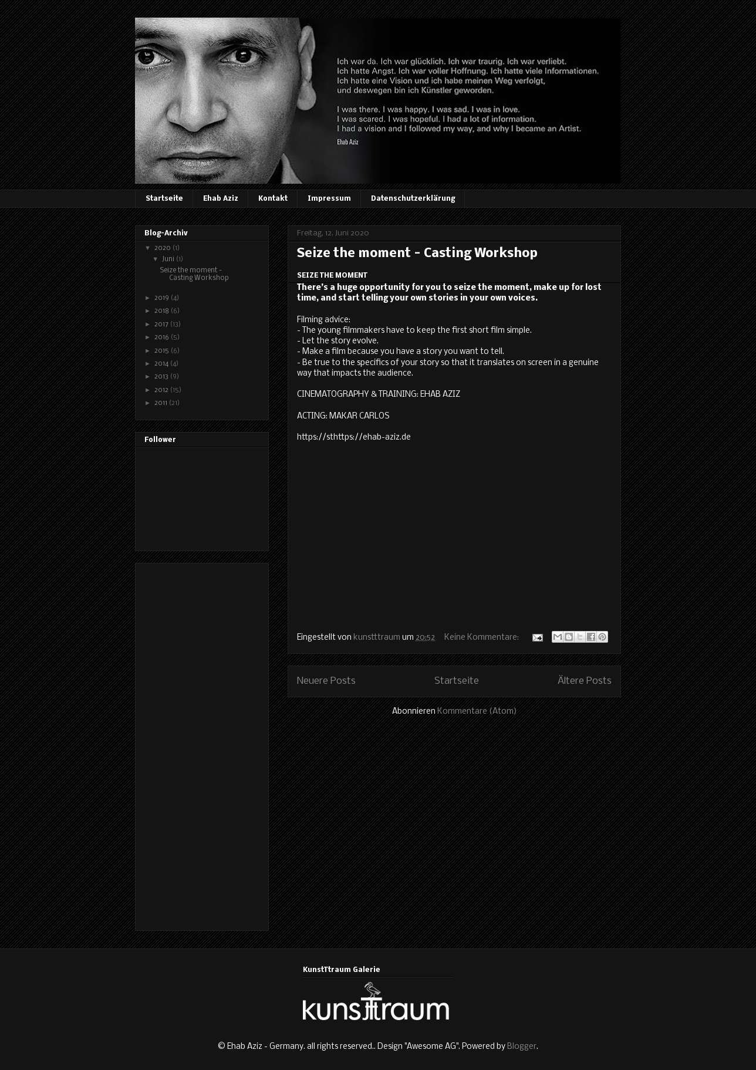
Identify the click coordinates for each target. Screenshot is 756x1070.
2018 (162, 311)
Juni (169, 259)
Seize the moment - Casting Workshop (417, 254)
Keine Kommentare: (482, 637)
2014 (162, 363)
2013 (162, 376)
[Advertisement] (191, 744)
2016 (162, 337)
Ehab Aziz (220, 198)
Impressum (329, 198)
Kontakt (273, 198)
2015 (162, 351)
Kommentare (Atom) (477, 711)
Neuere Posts (326, 681)
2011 (161, 403)
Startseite (164, 198)
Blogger (521, 1046)
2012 (162, 390)
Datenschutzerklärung (413, 198)
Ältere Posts (585, 681)
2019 (162, 298)
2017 (162, 324)
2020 (163, 248)
